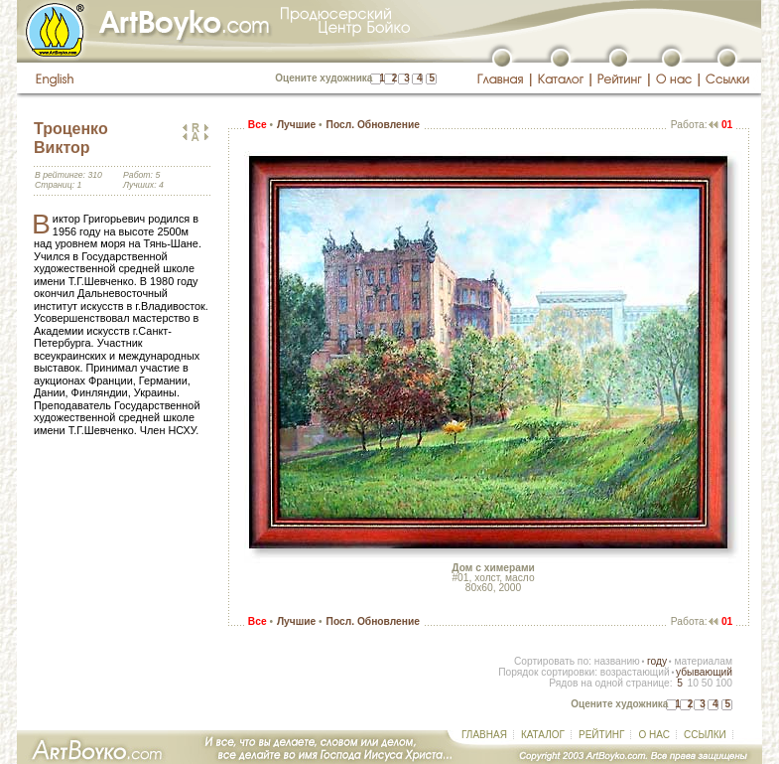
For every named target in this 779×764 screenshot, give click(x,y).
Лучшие (296, 124)
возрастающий (635, 672)
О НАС (653, 734)
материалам (703, 661)
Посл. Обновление (373, 124)
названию (617, 661)
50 (707, 683)
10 (692, 683)
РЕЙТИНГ (601, 734)
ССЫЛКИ (705, 734)
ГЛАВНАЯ (484, 734)
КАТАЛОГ (543, 734)
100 (723, 683)
